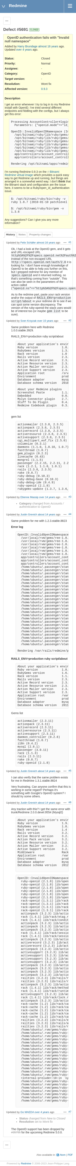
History (10, 234)
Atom (62, 1155)
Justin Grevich (28, 514)
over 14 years (47, 497)
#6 (70, 802)
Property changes (40, 234)
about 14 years (46, 514)
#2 (70, 320)
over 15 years (45, 320)
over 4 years (24, 49)
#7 (70, 1111)
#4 (70, 514)
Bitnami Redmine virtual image (32, 173)
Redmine (26, 1163)
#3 (70, 496)
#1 (70, 242)
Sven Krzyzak (28, 320)
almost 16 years (48, 46)
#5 (70, 770)
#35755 (16, 1132)
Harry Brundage (27, 46)
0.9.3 (44, 88)
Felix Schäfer (28, 242)
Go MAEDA (27, 1112)
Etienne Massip (29, 497)
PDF (70, 1155)
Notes (22, 234)
